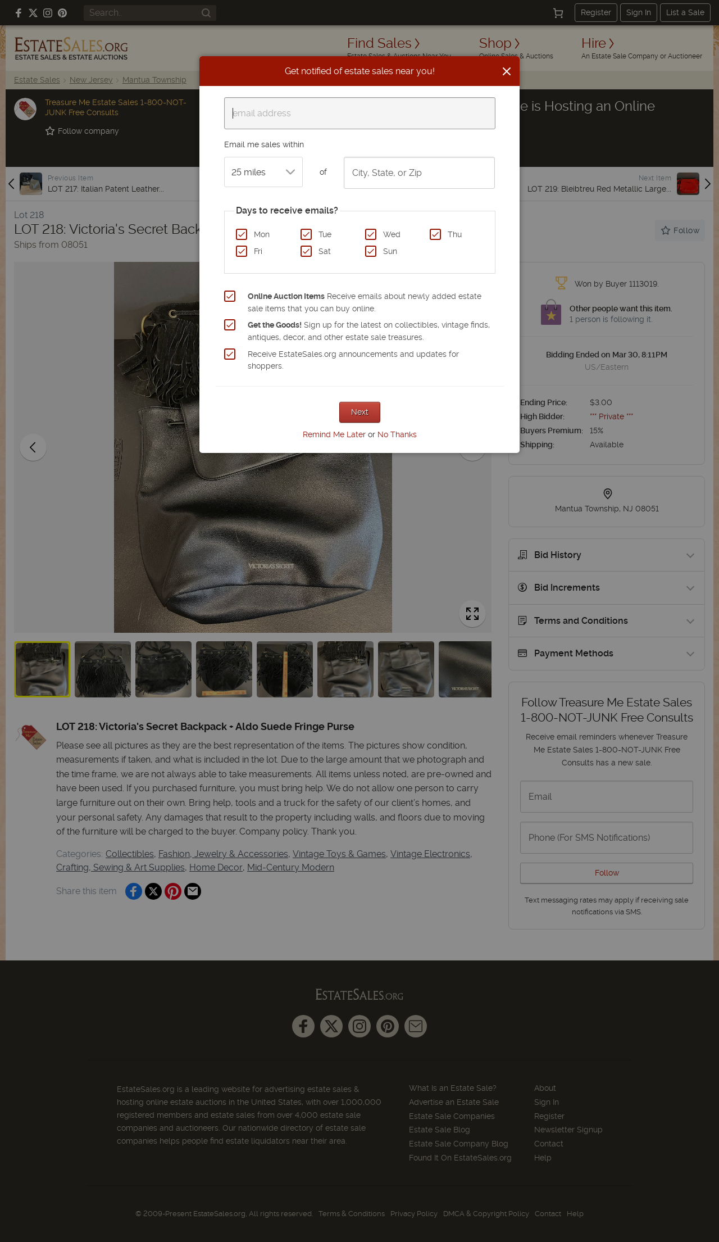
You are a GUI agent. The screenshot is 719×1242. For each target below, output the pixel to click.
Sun (390, 251)
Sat (324, 251)
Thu (455, 234)
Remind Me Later (334, 434)
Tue (324, 234)
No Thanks (397, 434)
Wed (392, 234)
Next (359, 411)
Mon (262, 234)
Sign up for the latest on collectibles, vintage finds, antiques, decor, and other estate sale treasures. (369, 331)
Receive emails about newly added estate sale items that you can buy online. (364, 302)
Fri (258, 251)
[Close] (506, 71)
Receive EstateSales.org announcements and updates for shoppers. (353, 360)
